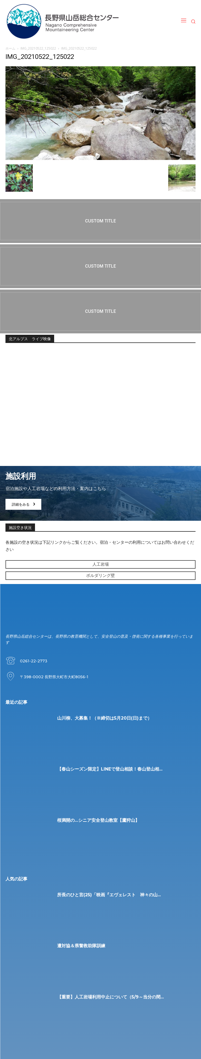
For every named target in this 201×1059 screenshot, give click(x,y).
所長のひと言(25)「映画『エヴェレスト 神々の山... (109, 894)
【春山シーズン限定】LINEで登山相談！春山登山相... (109, 769)
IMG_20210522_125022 (38, 48)
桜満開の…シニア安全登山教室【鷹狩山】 (98, 820)
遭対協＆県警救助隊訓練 (81, 945)
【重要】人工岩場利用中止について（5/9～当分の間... (110, 997)
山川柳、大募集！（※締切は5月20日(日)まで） (104, 718)
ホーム (10, 48)
